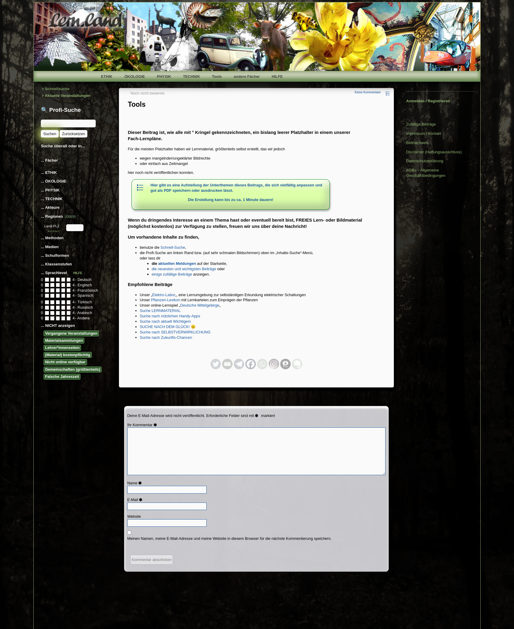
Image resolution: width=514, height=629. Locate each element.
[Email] (227, 364)
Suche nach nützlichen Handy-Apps (170, 316)
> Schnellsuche (56, 88)
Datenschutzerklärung (424, 161)
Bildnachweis (417, 142)
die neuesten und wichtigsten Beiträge (184, 269)
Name (135, 483)
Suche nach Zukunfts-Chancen (166, 337)
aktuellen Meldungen (177, 263)
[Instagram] (274, 364)
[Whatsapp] (262, 364)
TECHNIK (191, 76)
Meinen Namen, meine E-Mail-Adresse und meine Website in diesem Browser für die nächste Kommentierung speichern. (229, 538)
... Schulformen (55, 255)
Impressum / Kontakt (423, 133)
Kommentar (146, 425)
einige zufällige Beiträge (172, 274)
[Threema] (285, 364)
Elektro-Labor (163, 295)
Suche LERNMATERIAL (160, 310)
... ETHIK (49, 172)
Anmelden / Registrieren (428, 101)
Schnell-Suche (172, 247)
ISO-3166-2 (53, 231)
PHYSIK (164, 76)
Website (134, 516)
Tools (217, 76)
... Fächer (49, 160)
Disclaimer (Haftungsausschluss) (434, 152)
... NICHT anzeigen (58, 325)
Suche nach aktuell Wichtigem (165, 321)
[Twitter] (215, 364)
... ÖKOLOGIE (53, 181)
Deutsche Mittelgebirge (199, 305)
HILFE (277, 76)
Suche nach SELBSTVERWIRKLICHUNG (175, 332)
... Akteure (51, 207)
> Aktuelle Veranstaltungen (66, 95)
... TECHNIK (51, 199)
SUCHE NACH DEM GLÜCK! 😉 (168, 326)
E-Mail (135, 499)
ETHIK (106, 76)
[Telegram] (239, 364)
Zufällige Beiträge (421, 124)
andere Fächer (247, 76)
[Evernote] (297, 364)
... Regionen (58, 216)
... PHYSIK (50, 190)
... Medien (50, 247)
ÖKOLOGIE (134, 76)
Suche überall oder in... (63, 146)
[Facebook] (250, 364)
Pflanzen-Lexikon (165, 300)
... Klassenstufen (56, 264)
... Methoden (53, 238)
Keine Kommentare (368, 92)
